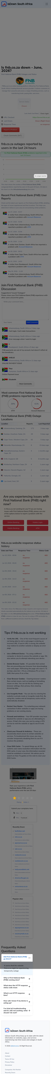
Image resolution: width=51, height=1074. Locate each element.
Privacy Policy (9, 1062)
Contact (7, 1056)
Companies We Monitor (13, 1070)
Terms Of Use (9, 1059)
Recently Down (10, 1073)
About (7, 1053)
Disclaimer (8, 1065)
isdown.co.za (14, 1046)
